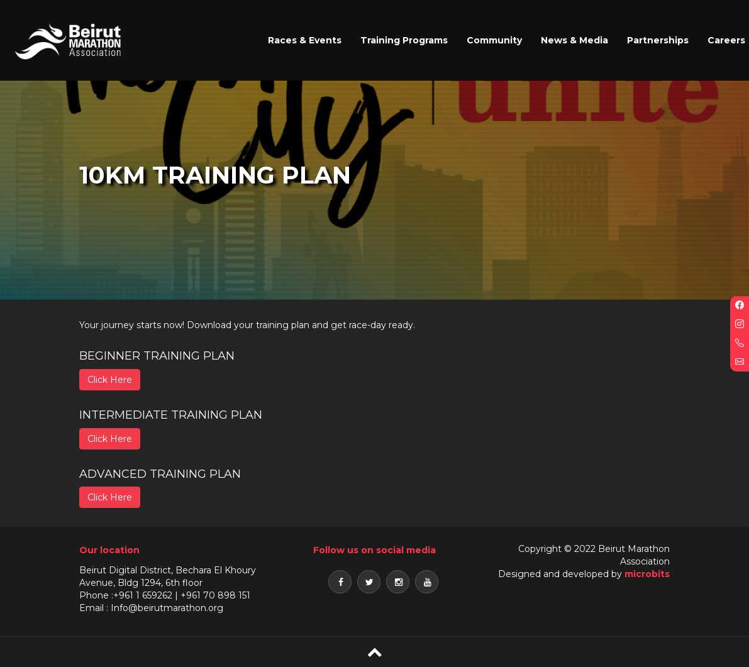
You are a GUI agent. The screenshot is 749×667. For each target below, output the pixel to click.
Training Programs (404, 40)
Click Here (109, 379)
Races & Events (304, 40)
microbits (647, 574)
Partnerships (658, 40)
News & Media (574, 40)
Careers (726, 40)
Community (494, 40)
